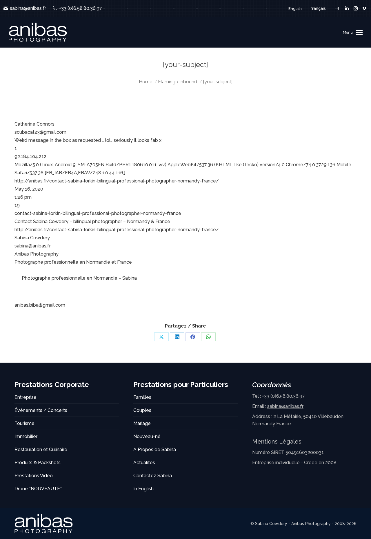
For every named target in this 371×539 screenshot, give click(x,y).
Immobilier (25, 436)
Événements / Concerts (40, 410)
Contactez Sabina (152, 475)
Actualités (144, 462)
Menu (348, 32)
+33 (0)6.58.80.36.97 (77, 8)
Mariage (142, 423)
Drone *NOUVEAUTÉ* (38, 488)
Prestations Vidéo (33, 475)
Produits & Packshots (37, 462)
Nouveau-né (147, 436)
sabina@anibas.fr (24, 8)
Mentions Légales (276, 441)
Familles (142, 397)
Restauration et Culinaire (40, 449)
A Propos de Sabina (154, 449)
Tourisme (24, 423)
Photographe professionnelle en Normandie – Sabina (79, 278)
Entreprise (25, 397)
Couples (142, 410)
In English (143, 488)
